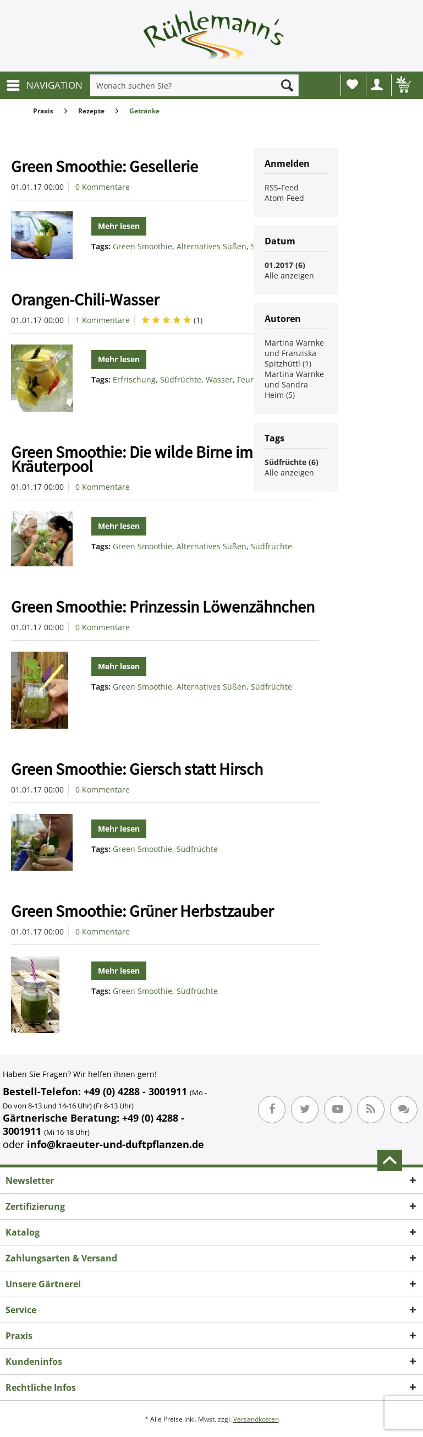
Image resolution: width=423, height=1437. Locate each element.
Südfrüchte (180, 379)
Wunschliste (352, 84)
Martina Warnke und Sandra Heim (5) (294, 384)
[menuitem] (44, 85)
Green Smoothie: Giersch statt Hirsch (137, 768)
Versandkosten (256, 1419)
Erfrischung (134, 379)
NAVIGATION (45, 84)
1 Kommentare (102, 320)
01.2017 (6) (285, 265)
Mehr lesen (119, 226)
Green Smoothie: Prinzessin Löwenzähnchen (163, 606)
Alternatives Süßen (211, 246)
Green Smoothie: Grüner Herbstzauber (142, 910)
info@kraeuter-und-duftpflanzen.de (115, 1144)
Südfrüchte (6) (291, 462)
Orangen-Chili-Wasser (85, 299)
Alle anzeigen (289, 275)
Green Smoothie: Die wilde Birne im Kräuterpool (132, 459)
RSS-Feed (282, 187)
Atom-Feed (284, 198)
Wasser (219, 379)
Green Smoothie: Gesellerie (104, 166)
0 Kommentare (102, 187)
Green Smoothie (142, 246)
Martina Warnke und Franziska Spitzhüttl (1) (294, 353)
